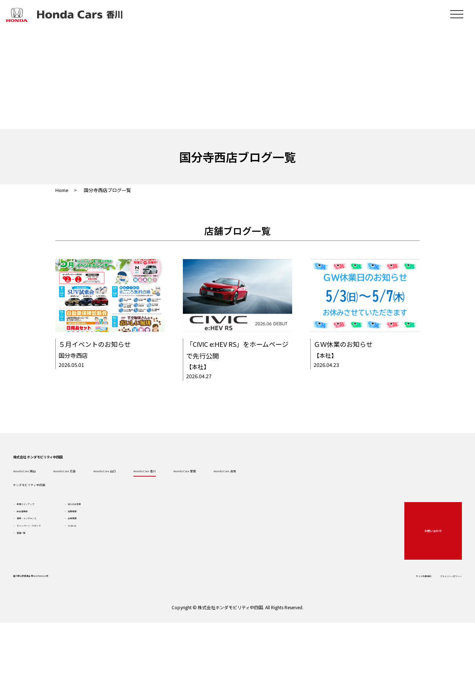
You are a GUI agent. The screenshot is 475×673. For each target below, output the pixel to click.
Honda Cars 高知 (383, 490)
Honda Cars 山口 (182, 490)
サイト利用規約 (374, 614)
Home (61, 190)
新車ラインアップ (50, 536)
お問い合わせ (423, 565)
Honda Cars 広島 (115, 490)
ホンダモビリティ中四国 (59, 511)
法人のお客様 (130, 536)
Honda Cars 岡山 (48, 490)
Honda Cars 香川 (249, 490)
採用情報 (125, 549)
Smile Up (126, 576)
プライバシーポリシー (426, 614)
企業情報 (125, 563)
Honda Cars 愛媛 (316, 490)
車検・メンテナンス (53, 563)
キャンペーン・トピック (58, 576)
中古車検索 (42, 549)
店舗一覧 (40, 589)
